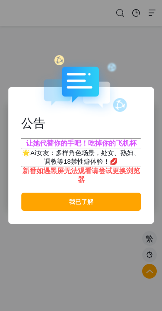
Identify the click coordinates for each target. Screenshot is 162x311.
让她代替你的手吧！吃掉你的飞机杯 (81, 143)
